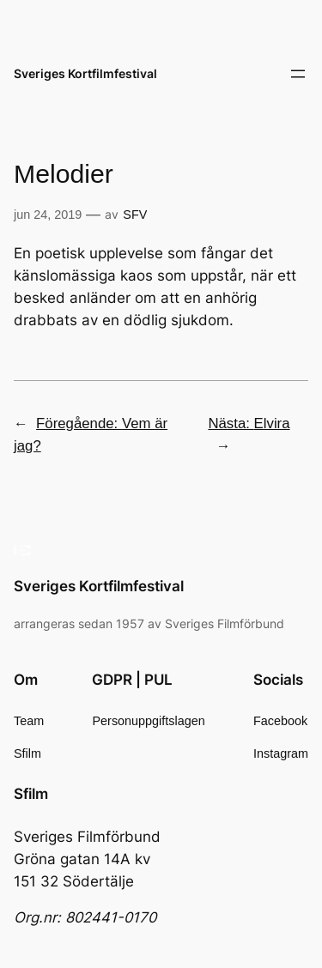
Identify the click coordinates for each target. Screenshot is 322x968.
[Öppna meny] (298, 74)
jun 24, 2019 (48, 214)
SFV (135, 214)
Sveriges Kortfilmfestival (85, 73)
